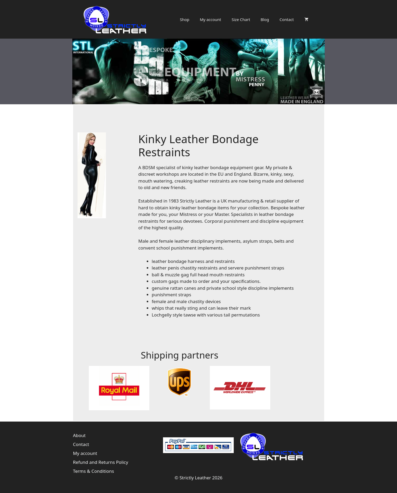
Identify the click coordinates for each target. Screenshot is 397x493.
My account (210, 19)
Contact (286, 19)
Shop (184, 19)
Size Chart (241, 19)
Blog (265, 19)
